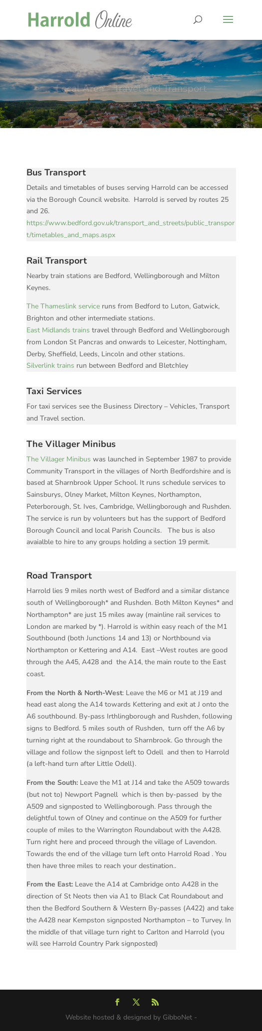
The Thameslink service (64, 306)
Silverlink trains (51, 365)
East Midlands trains (58, 330)
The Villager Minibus (58, 459)
